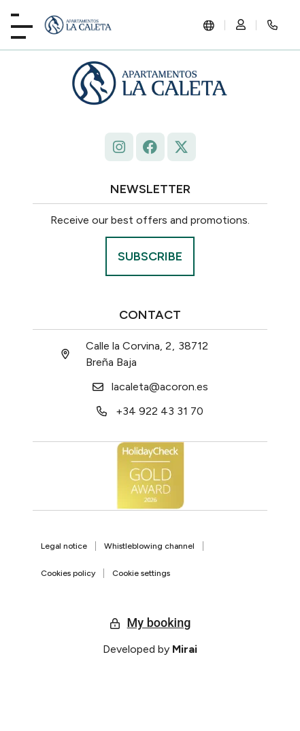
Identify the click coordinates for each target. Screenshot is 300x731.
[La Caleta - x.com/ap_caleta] (181, 147)
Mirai (184, 649)
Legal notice (64, 546)
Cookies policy (68, 573)
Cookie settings (141, 573)
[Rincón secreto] (272, 25)
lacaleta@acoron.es (160, 386)
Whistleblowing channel (149, 546)
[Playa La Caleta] (22, 23)
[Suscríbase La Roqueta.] (150, 256)
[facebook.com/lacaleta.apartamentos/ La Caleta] (150, 147)
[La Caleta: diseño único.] (78, 25)
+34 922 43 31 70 (159, 411)
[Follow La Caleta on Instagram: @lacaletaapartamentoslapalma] (119, 147)
